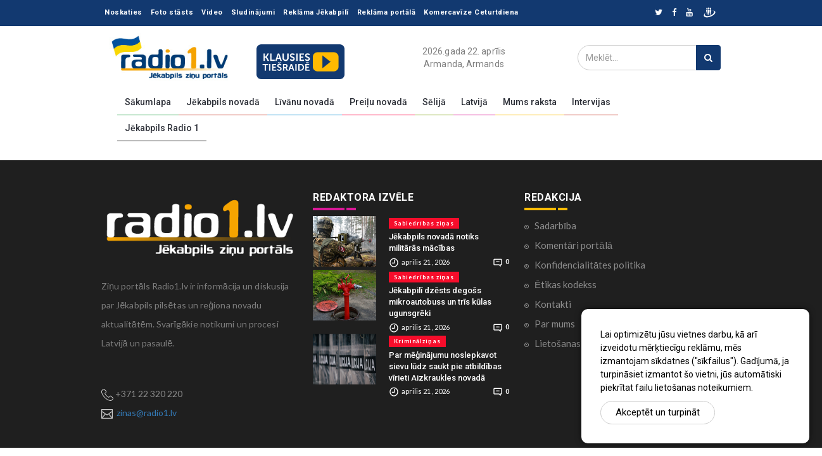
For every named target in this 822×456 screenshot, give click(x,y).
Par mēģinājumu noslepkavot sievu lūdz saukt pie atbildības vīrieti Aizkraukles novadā (445, 366)
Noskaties (123, 12)
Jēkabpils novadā (223, 102)
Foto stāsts (172, 12)
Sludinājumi (253, 12)
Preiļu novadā (378, 102)
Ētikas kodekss (565, 284)
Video (212, 12)
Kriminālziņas (417, 341)
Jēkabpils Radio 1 (162, 128)
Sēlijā (434, 102)
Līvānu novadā (304, 102)
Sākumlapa (148, 102)
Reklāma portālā (386, 12)
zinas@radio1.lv (147, 412)
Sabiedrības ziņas (424, 223)
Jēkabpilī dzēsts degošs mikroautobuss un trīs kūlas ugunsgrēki (440, 302)
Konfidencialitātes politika (589, 264)
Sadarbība (555, 225)
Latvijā (474, 102)
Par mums (554, 323)
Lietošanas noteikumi (579, 343)
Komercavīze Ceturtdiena (471, 12)
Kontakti (552, 304)
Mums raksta (530, 102)
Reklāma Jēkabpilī (316, 12)
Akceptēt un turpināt (658, 412)
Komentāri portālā (573, 245)
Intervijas (591, 102)
